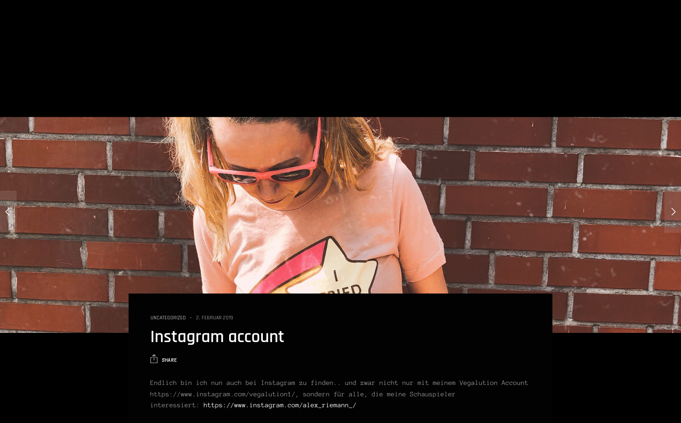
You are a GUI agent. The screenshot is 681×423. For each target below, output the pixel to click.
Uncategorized (168, 318)
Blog (517, 27)
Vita (544, 27)
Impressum (653, 27)
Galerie (575, 27)
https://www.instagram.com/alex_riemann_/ (280, 405)
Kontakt (611, 27)
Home (489, 27)
